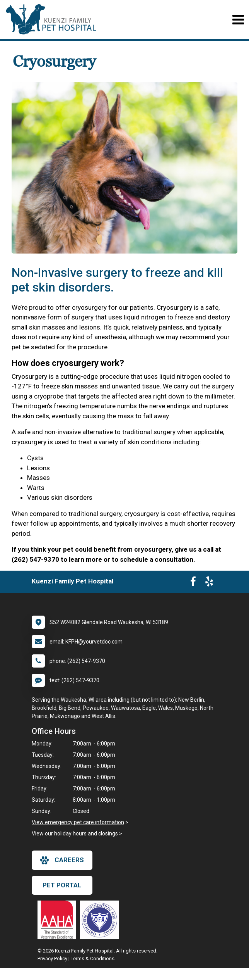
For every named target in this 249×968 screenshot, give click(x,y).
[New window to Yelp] (209, 583)
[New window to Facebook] (193, 583)
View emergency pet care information (78, 822)
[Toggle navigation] (238, 19)
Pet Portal (62, 885)
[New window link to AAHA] (59, 920)
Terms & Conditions (92, 958)
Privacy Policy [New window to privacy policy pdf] (52, 958)
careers (62, 860)
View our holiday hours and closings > (77, 833)
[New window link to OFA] (101, 920)
